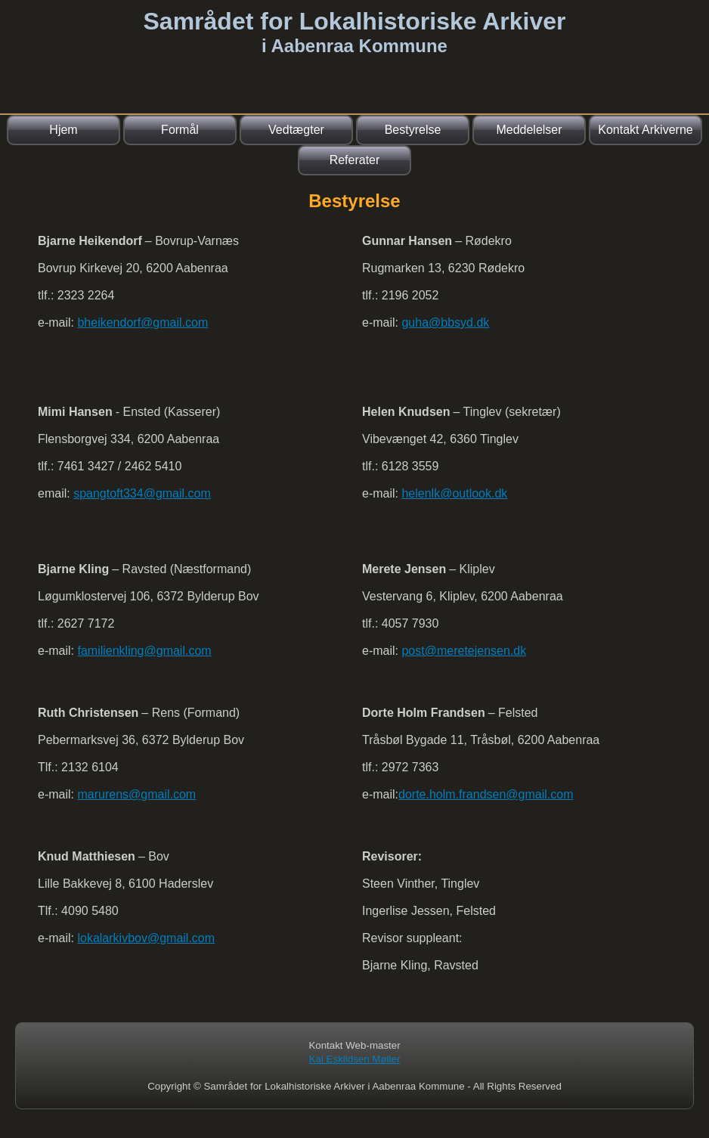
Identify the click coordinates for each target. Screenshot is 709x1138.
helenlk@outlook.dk (454, 493)
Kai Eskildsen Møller (355, 1059)
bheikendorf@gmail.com (142, 322)
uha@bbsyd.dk (448, 322)
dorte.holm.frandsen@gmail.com (485, 794)
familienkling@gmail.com (144, 650)
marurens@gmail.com (136, 794)
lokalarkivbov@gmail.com (146, 938)
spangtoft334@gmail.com (142, 493)
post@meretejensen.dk (463, 650)
